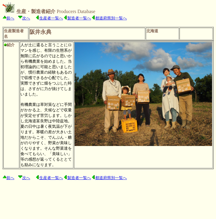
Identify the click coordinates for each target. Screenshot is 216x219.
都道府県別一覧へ (111, 18)
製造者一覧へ (79, 18)
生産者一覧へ (51, 18)
